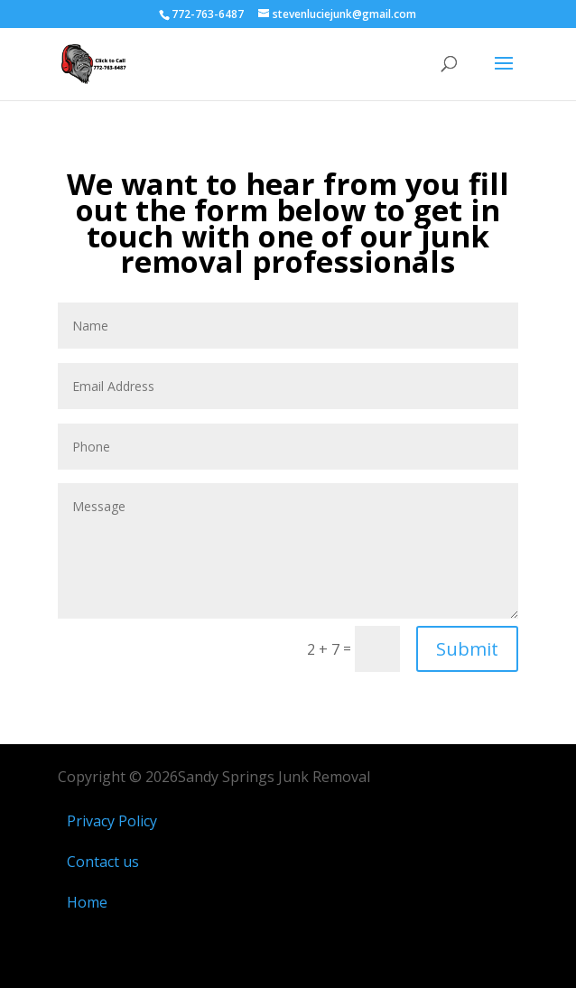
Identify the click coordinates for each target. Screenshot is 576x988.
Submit (467, 649)
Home (87, 902)
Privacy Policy (114, 821)
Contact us (103, 861)
